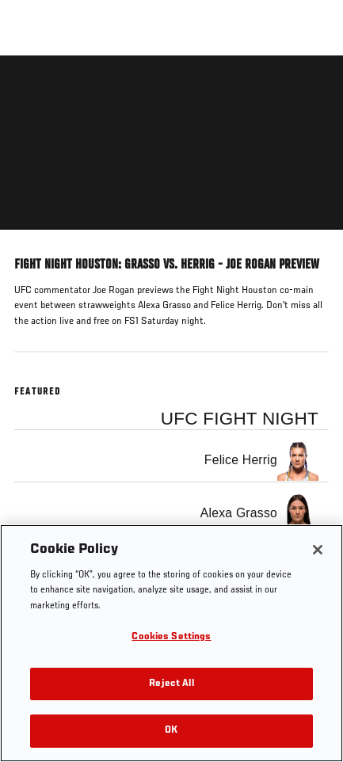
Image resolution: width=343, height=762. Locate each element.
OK (171, 731)
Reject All (171, 684)
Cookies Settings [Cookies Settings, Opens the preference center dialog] (171, 637)
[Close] (317, 549)
